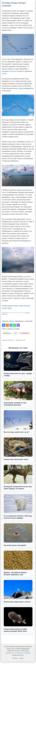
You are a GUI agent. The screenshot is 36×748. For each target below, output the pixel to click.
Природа (27, 312)
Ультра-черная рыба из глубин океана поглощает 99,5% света (18, 619)
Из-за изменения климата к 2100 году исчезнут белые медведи (18, 506)
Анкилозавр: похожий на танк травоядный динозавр (18, 393)
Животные (4, 314)
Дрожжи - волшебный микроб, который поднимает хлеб (18, 563)
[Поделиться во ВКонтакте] (3, 325)
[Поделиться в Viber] (18, 325)
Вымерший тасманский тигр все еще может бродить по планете (18, 477)
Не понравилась (24, 333)
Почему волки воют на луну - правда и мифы (18, 364)
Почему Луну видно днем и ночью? (18, 591)
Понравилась (7, 333)
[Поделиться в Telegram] (10, 325)
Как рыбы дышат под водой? (18, 534)
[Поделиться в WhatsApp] (14, 325)
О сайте (21, 658)
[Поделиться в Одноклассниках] (7, 325)
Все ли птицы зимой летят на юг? (18, 421)
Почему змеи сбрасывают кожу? (18, 448)
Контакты (15, 658)
